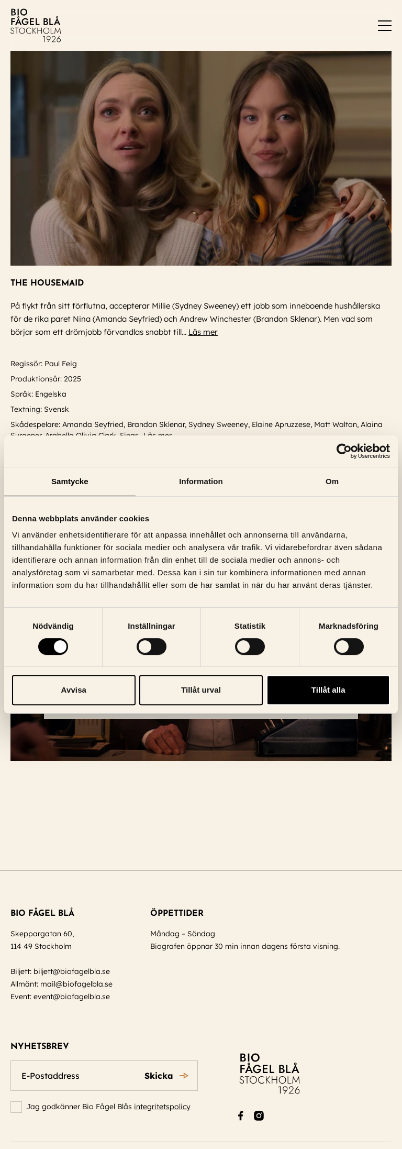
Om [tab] (332, 481)
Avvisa (73, 689)
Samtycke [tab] (69, 481)
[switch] (385, 25)
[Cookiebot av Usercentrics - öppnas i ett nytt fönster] (344, 451)
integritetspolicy (162, 1106)
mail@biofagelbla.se (76, 984)
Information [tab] (201, 481)
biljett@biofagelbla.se (72, 971)
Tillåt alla (328, 689)
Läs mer (207, 332)
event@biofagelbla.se (72, 996)
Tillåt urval (201, 689)
